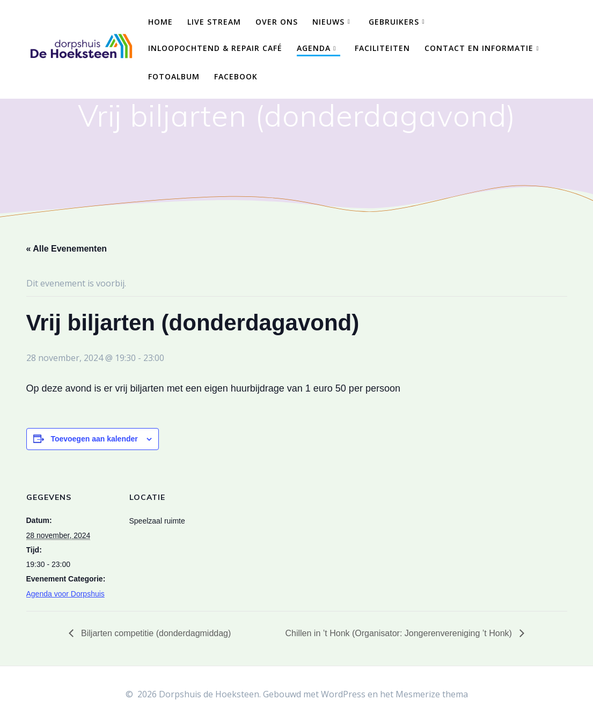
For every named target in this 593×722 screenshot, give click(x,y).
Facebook (236, 76)
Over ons (276, 22)
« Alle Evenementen (66, 248)
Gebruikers (394, 22)
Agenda (314, 48)
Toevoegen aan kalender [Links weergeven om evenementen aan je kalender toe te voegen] (93, 438)
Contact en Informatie (478, 48)
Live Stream (214, 22)
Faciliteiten (382, 48)
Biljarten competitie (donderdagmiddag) (155, 633)
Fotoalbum (174, 76)
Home (160, 22)
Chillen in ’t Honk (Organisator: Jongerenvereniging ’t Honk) (399, 633)
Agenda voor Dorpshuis (65, 594)
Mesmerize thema (432, 694)
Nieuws (328, 22)
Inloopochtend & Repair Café (215, 48)
